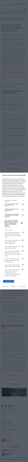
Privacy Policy (22, 286)
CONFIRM (8, 281)
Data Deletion (5, 286)
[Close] (25, 175)
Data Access (14, 286)
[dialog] (14, 231)
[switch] (22, 204)
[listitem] (14, 201)
